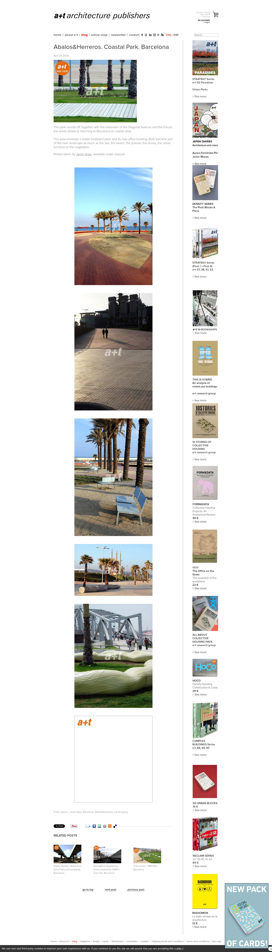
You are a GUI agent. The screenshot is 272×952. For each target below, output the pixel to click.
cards (106, 941)
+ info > (178, 948)
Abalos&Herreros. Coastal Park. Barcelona (111, 47)
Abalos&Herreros (104, 812)
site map (216, 941)
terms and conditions (198, 941)
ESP (176, 35)
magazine (85, 941)
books (96, 941)
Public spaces (61, 812)
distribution (118, 941)
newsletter (118, 35)
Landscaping (121, 812)
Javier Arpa (83, 154)
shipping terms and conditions (167, 941)
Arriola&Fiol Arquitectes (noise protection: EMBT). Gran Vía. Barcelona (107, 869)
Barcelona (88, 812)
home (57, 35)
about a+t (71, 35)
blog (84, 35)
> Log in (207, 22)
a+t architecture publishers (106, 15)
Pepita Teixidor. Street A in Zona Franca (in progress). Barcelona (67, 869)
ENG (168, 35)
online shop (99, 35)
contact (134, 35)
